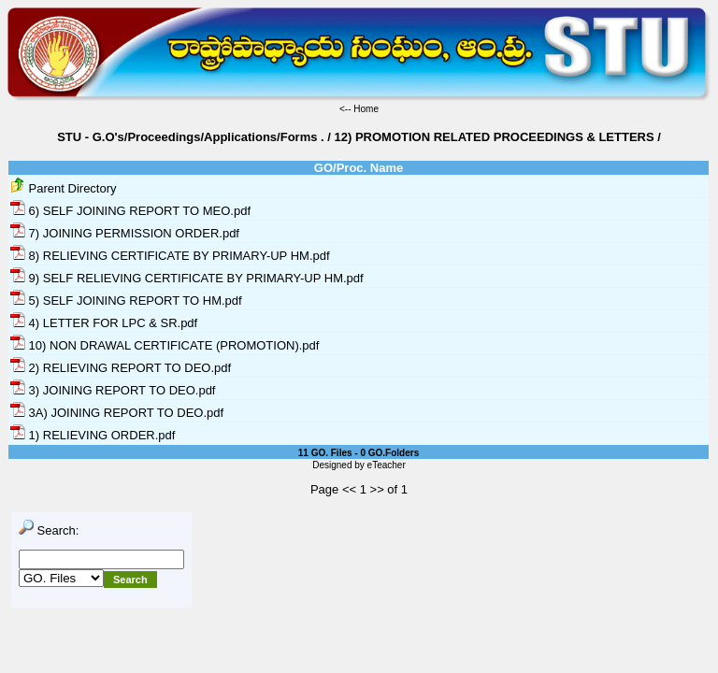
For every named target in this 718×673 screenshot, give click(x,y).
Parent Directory (63, 188)
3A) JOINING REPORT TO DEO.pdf (116, 413)
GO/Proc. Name (358, 168)
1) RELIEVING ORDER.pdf (92, 435)
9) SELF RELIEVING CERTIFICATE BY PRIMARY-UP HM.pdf (187, 278)
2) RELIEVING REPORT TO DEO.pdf (120, 368)
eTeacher (386, 465)
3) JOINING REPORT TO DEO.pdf (112, 390)
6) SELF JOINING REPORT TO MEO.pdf (130, 211)
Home (366, 109)
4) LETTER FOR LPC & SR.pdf (103, 323)
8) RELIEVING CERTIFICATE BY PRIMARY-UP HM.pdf (170, 256)
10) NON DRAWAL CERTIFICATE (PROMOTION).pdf (164, 345)
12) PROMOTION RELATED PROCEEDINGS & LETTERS (494, 137)
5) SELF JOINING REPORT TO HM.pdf (126, 301)
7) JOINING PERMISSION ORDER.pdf (124, 233)
